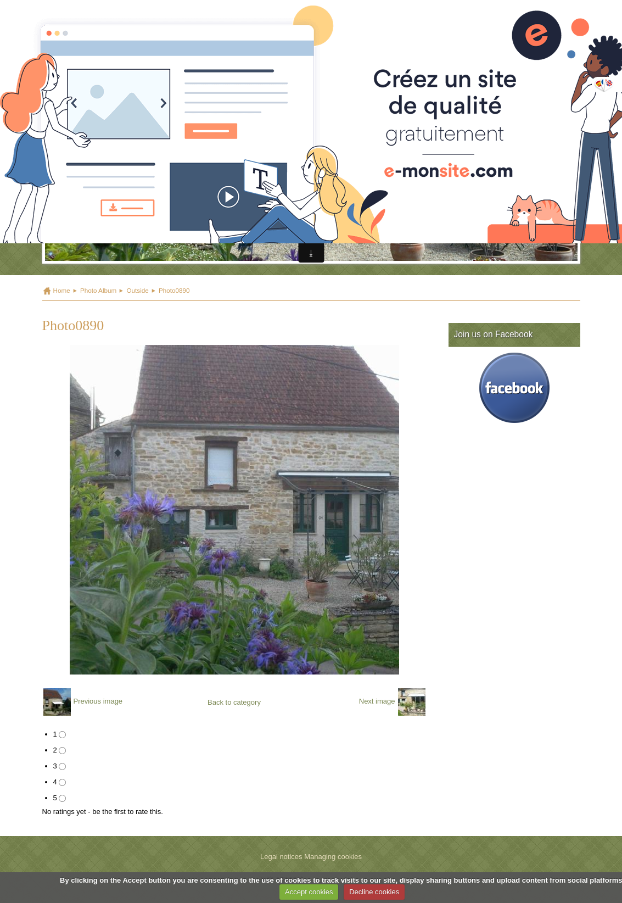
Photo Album (98, 290)
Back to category (234, 702)
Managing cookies (333, 856)
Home (61, 290)
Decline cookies (374, 892)
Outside (137, 290)
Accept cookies (309, 892)
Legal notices (281, 856)
